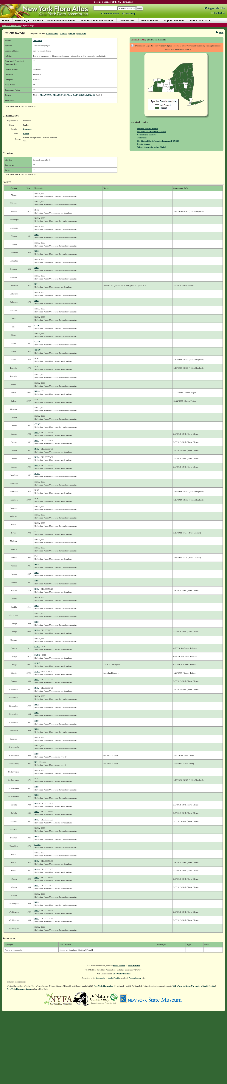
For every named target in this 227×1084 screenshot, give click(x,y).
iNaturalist (142, 138)
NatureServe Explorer (146, 135)
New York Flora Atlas (11, 25)
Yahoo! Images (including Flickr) (151, 147)
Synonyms (81, 33)
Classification (52, 33)
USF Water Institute (122, 974)
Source (72, 33)
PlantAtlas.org (135, 978)
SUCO (37, 646)
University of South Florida (108, 978)
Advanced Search (110, 13)
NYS (36, 234)
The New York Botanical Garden (151, 131)
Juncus (26, 133)
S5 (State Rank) (71, 95)
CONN (37, 325)
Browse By (21, 20)
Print (219, 32)
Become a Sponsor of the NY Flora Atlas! (113, 2)
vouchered (163, 46)
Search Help (128, 13)
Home (5, 20)
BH (35, 284)
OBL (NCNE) (46, 95)
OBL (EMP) (58, 95)
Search (37, 20)
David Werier (119, 965)
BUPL (37, 473)
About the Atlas (199, 20)
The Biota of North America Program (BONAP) (158, 141)
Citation (63, 33)
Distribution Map (138, 40)
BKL (36, 432)
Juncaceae (37, 40)
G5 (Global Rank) (87, 95)
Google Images (143, 144)
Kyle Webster (134, 965)
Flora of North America (147, 128)
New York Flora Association (19, 989)
